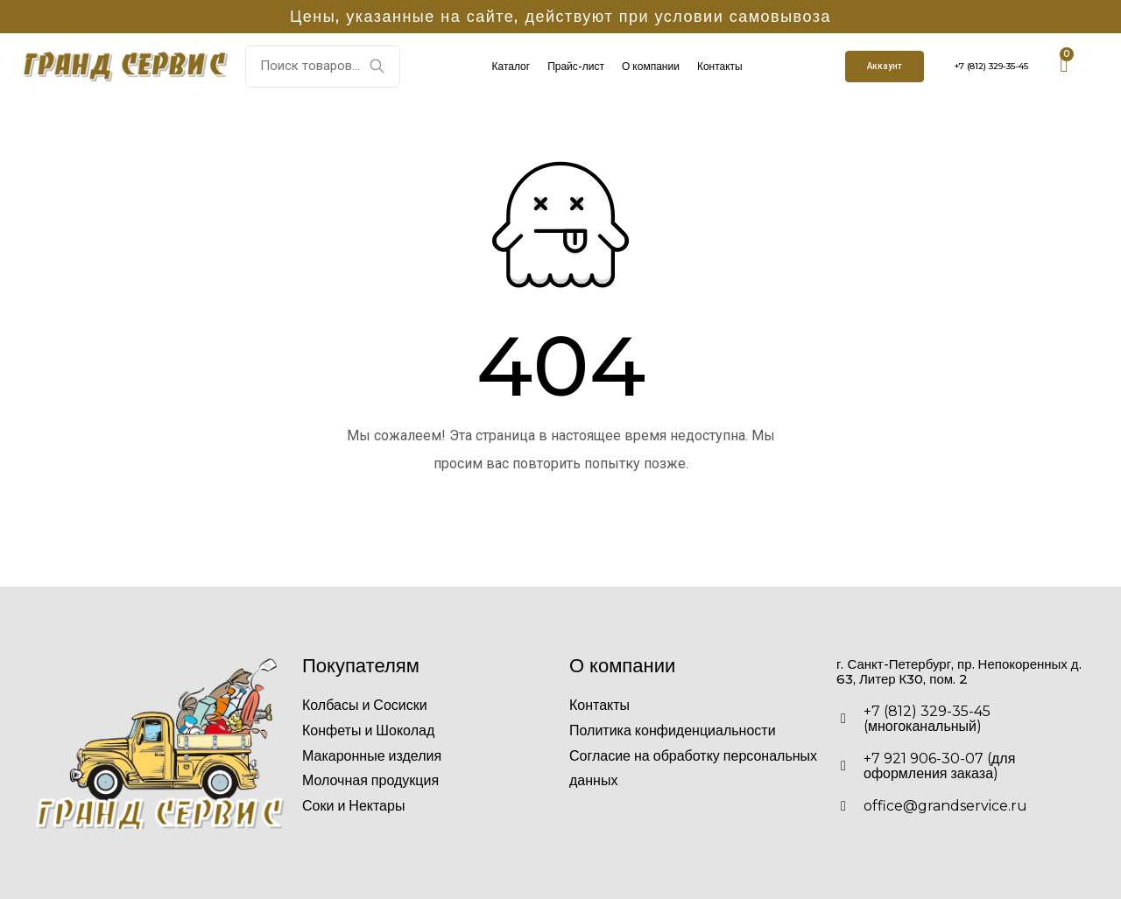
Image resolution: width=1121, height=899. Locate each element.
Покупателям (360, 666)
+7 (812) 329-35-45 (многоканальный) (927, 718)
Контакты (720, 66)
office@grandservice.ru (945, 805)
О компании (651, 66)
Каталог (511, 66)
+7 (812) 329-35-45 (991, 66)
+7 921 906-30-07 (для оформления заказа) (939, 766)
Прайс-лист (575, 66)
